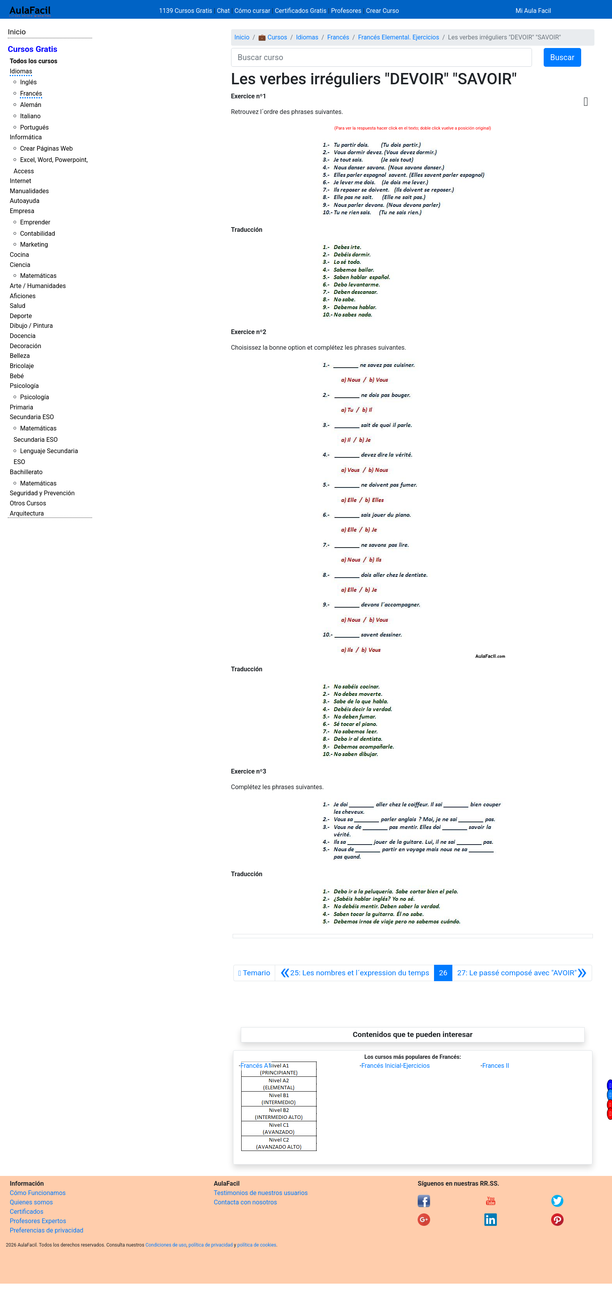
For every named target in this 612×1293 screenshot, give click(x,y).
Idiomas (21, 71)
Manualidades (29, 191)
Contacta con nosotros (245, 1202)
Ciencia (20, 265)
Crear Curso (382, 10)
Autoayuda (24, 201)
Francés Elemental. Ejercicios (398, 37)
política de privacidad (211, 1245)
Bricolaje (22, 366)
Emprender (35, 222)
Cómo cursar (252, 10)
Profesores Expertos (38, 1221)
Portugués (34, 127)
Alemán (30, 104)
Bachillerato (26, 472)
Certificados (26, 1211)
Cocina (19, 254)
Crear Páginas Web (46, 148)
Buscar (562, 57)
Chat (223, 10)
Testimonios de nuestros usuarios (261, 1193)
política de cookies (256, 1245)
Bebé (17, 376)
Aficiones (23, 296)
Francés (31, 93)
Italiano (30, 116)
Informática (26, 137)
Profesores (346, 10)
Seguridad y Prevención (42, 493)
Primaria (21, 407)
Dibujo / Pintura (31, 325)
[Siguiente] (522, 973)
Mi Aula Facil (533, 10)
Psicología (24, 386)
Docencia (23, 336)
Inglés (28, 82)
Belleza (20, 355)
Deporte (21, 316)
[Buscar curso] (381, 57)
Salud (17, 305)
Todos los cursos (33, 61)
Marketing (34, 244)
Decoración (25, 346)
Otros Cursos (28, 503)
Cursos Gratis (32, 49)
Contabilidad (37, 233)
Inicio (17, 31)
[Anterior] (354, 973)
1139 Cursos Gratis (186, 10)
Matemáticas (38, 275)
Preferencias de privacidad (47, 1230)
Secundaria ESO (32, 417)
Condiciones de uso (166, 1245)
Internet (20, 181)
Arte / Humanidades (38, 286)
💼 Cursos (272, 37)
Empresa (22, 211)
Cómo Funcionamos (38, 1193)
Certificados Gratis (300, 10)
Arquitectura (27, 513)
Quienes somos (31, 1202)
